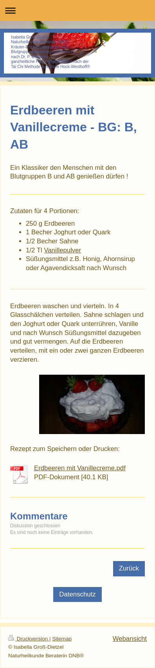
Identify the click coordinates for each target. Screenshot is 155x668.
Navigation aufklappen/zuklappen (77, 10)
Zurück (129, 568)
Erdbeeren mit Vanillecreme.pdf (80, 468)
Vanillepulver (62, 250)
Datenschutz (77, 594)
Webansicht (130, 638)
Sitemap (62, 639)
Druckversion (28, 639)
